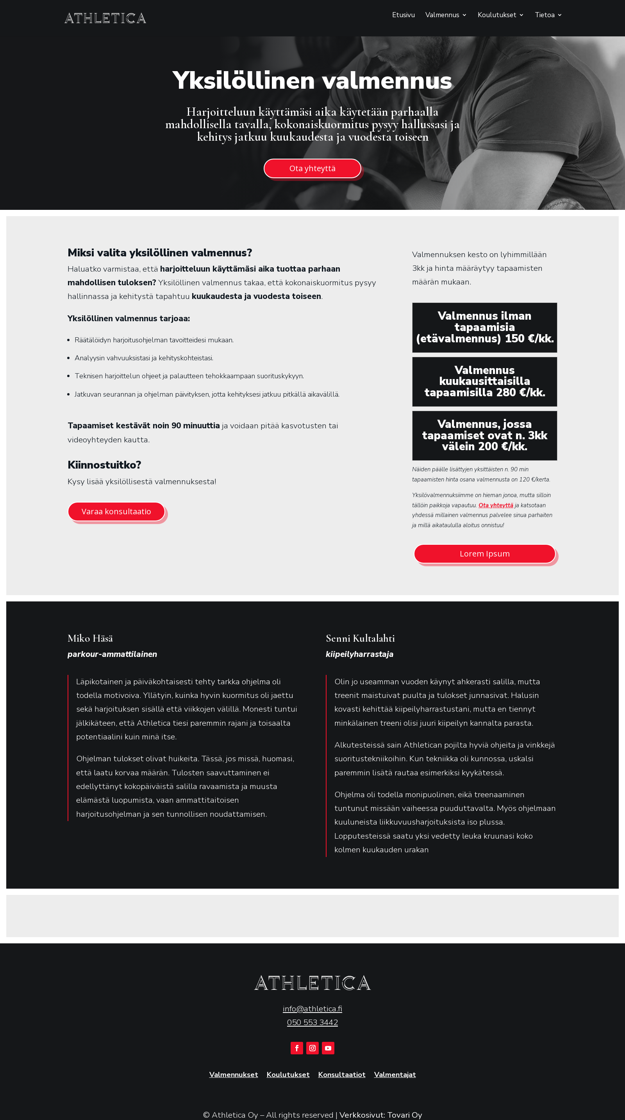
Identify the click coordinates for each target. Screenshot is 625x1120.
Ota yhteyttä (312, 168)
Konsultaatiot (342, 1075)
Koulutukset (497, 16)
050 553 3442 (312, 1022)
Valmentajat (395, 1075)
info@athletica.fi (312, 1008)
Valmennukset (233, 1075)
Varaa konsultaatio (116, 511)
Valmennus (442, 16)
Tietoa (545, 16)
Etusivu (403, 16)
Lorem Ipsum (485, 553)
